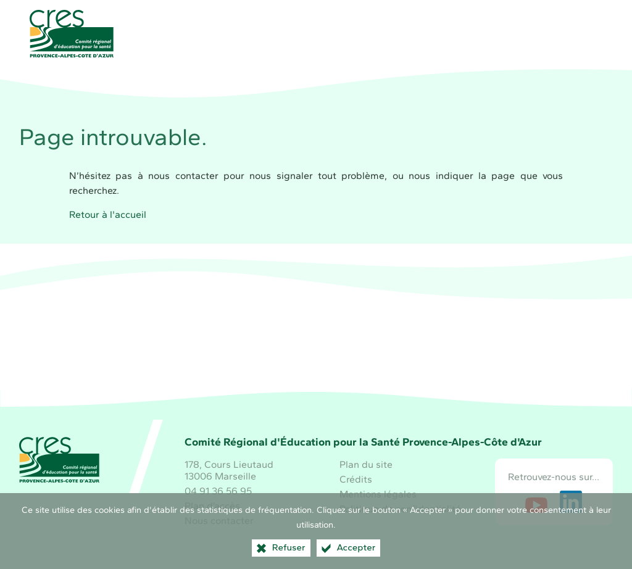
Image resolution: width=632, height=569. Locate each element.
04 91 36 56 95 (218, 491)
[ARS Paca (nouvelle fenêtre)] (408, 356)
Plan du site (366, 464)
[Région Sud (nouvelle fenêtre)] (224, 356)
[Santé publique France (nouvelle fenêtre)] (316, 356)
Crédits (355, 479)
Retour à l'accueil (107, 214)
